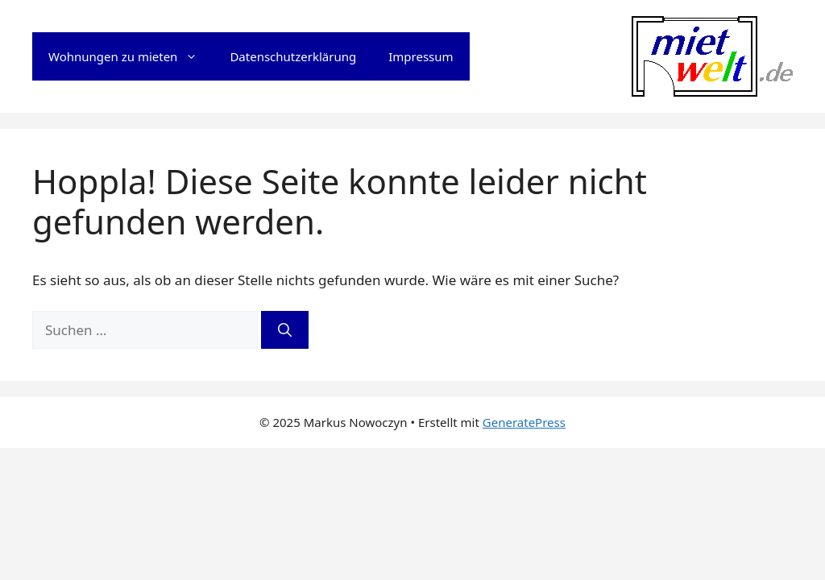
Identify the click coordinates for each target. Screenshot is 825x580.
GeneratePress (524, 422)
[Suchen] (285, 330)
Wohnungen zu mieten (131, 56)
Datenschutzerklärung (293, 56)
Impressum (420, 56)
